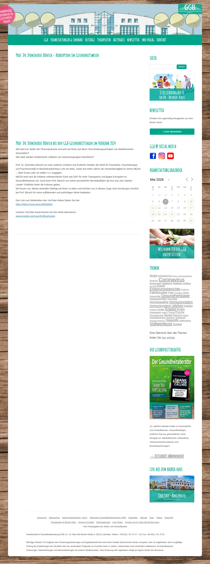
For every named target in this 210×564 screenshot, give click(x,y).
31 (191, 220)
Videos (159, 518)
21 (172, 214)
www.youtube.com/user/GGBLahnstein (35, 216)
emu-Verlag (148, 39)
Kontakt (161, 39)
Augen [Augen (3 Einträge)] (175, 276)
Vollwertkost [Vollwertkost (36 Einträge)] (161, 323)
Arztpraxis (119, 39)
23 (184, 214)
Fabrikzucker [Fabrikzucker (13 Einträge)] (159, 292)
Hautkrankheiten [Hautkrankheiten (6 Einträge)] (158, 299)
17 (191, 207)
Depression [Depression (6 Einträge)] (156, 283)
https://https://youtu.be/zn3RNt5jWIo (34, 204)
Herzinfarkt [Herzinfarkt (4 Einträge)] (172, 299)
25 (152, 220)
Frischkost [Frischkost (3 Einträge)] (178, 293)
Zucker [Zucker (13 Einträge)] (177, 324)
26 (159, 220)
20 (165, 214)
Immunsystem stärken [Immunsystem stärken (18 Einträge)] (166, 306)
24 (191, 214)
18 (152, 214)
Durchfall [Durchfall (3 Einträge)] (153, 286)
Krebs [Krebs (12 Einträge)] (181, 309)
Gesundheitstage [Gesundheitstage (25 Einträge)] (175, 296)
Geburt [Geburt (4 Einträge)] (186, 293)
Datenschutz (54, 518)
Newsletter (133, 39)
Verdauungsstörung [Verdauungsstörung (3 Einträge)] (157, 321)
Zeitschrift (169, 518)
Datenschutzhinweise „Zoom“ (74, 518)
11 (152, 207)
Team (151, 518)
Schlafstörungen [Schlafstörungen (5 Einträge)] (158, 317)
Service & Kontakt (86, 522)
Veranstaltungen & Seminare (67, 39)
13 (165, 207)
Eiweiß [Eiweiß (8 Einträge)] (161, 285)
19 (159, 214)
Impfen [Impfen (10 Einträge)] (188, 306)
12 (159, 207)
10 (191, 201)
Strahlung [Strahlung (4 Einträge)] (170, 318)
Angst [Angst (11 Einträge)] (153, 275)
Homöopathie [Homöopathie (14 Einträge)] (159, 302)
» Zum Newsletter (172, 131)
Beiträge (90, 39)
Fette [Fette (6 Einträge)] (171, 292)
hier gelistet (168, 337)
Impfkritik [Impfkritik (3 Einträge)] (153, 310)
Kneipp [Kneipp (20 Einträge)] (170, 309)
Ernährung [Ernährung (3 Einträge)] (185, 289)
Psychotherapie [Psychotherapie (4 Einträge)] (156, 315)
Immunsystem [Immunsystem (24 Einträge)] (181, 302)
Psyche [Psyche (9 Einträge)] (179, 312)
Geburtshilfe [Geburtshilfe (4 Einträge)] (155, 296)
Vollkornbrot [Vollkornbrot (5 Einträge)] (185, 320)
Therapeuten (104, 39)
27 (165, 220)
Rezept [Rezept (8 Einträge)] (168, 315)
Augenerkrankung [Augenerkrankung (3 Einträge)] (185, 276)
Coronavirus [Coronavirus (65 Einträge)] (172, 279)
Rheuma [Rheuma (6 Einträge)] (177, 315)
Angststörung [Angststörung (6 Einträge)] (165, 276)
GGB (46, 39)
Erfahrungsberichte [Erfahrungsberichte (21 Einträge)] (165, 289)
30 (172, 195)
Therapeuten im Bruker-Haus (63, 522)
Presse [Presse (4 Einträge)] (171, 312)
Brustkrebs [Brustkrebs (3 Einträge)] (154, 281)
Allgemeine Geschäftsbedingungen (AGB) (108, 518)
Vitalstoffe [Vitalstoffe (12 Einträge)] (171, 320)
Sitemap (143, 518)
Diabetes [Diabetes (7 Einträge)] (167, 283)
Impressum (42, 518)
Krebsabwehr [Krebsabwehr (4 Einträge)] (155, 312)
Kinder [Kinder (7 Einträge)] (161, 309)
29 (165, 195)
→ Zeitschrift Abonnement (167, 455)
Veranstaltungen (103, 522)
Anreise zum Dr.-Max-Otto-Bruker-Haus (142, 522)
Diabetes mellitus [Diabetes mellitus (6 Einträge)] (182, 283)
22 (178, 214)
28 (159, 195)
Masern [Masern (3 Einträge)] (165, 312)
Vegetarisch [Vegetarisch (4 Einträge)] (180, 318)
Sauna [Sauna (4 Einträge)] (185, 315)
